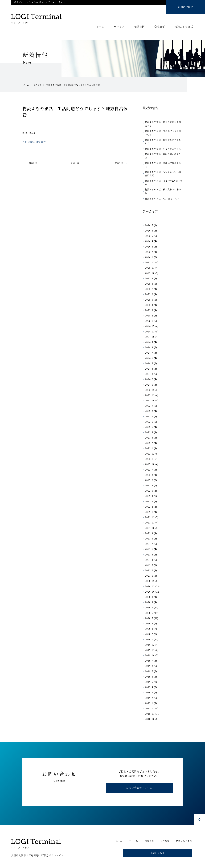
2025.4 (148, 290)
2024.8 (148, 333)
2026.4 (148, 226)
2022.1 (148, 497)
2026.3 (148, 232)
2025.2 (148, 301)
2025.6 (148, 280)
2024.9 (148, 327)
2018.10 (149, 704)
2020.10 (149, 577)
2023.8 (148, 396)
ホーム (100, 26)
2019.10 (149, 641)
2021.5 (148, 540)
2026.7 (148, 210)
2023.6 (148, 407)
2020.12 (149, 566)
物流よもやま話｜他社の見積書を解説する (163, 123)
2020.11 (149, 572)
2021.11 (149, 508)
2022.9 (148, 455)
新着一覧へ (76, 162)
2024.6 (148, 343)
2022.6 (148, 471)
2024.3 (148, 359)
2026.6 (148, 216)
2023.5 (148, 412)
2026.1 (148, 242)
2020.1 (148, 625)
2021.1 (148, 561)
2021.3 (148, 550)
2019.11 (149, 635)
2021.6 (148, 534)
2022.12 (149, 439)
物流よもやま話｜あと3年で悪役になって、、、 (163, 171)
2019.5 (148, 667)
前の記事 (34, 162)
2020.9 (148, 582)
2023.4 (148, 418)
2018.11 (149, 699)
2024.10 (149, 322)
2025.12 (149, 248)
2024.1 (148, 370)
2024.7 (148, 338)
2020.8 (148, 588)
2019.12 (149, 630)
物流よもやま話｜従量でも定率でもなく (163, 139)
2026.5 (148, 221)
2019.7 (148, 656)
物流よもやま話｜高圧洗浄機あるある (162, 155)
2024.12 (149, 311)
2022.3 (148, 487)
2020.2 (148, 619)
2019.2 (148, 683)
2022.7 (148, 465)
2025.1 (148, 306)
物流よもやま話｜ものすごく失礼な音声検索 (163, 162)
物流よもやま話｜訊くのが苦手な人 (161, 145)
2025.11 (149, 253)
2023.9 (148, 391)
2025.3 (148, 295)
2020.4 (148, 609)
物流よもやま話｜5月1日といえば (160, 184)
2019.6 (148, 662)
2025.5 (148, 285)
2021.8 (148, 524)
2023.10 (149, 386)
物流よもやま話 (184, 26)
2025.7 (148, 274)
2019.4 (148, 672)
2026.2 (148, 237)
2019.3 (148, 678)
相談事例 (139, 26)
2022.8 (148, 460)
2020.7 (148, 593)
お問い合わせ (185, 6)
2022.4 (148, 481)
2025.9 (148, 264)
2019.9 (148, 646)
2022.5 (148, 476)
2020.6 (148, 598)
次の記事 (118, 162)
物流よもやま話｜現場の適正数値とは (162, 150)
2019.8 (148, 651)
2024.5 (148, 349)
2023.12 (149, 375)
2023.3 (148, 423)
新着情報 (38, 85)
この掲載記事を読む (34, 142)
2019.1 (148, 688)
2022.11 (149, 444)
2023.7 (148, 402)
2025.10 (149, 258)
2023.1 (148, 433)
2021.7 (148, 529)
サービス (119, 26)
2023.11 (149, 380)
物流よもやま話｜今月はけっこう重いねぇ (163, 132)
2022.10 (149, 449)
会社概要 (159, 26)
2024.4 (148, 354)
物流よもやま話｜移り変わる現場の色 (162, 178)
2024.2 (148, 365)
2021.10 (149, 513)
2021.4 (148, 545)
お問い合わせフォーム (139, 774)
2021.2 (148, 556)
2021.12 (149, 503)
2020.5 (148, 603)
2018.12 (149, 694)
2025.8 (148, 269)
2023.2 (148, 428)
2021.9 (148, 518)
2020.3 (148, 614)
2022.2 (148, 492)
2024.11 (149, 317)
